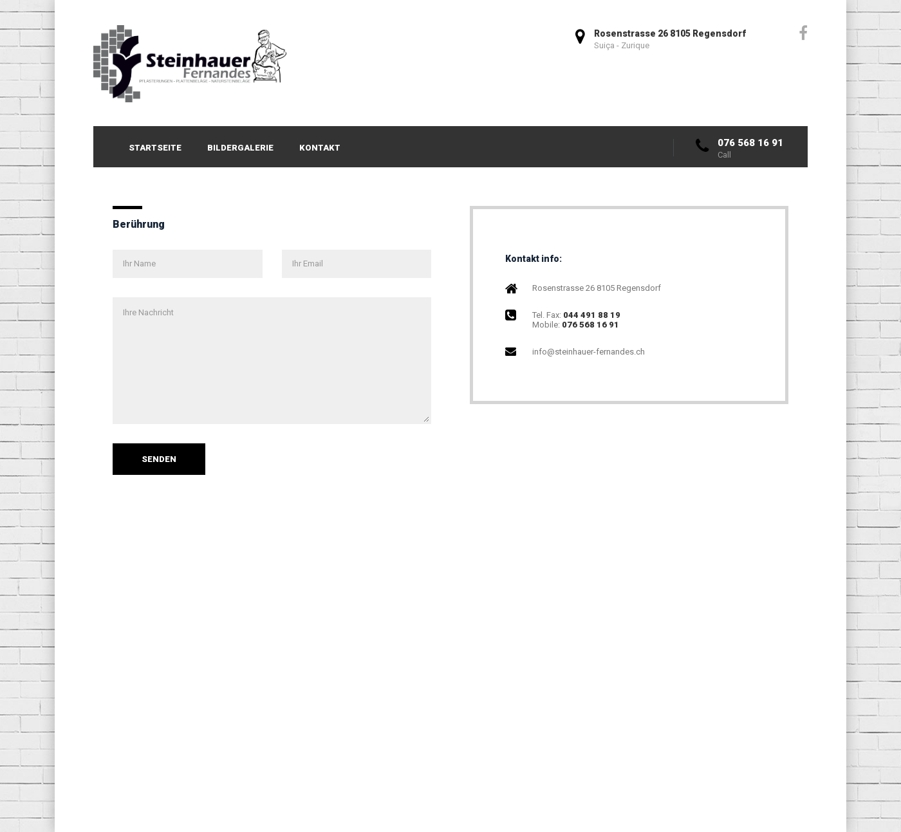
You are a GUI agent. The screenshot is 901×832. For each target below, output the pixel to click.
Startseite (155, 148)
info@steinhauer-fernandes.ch (588, 351)
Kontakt (319, 148)
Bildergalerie (240, 148)
